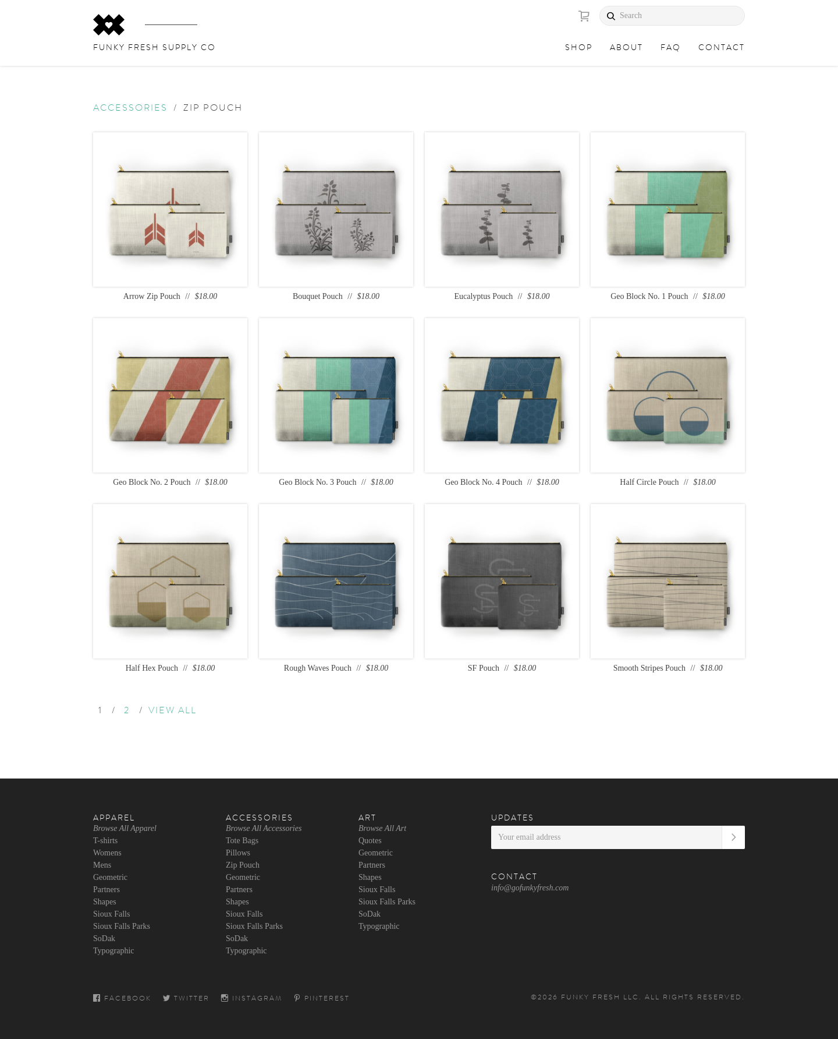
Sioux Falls (111, 914)
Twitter (186, 998)
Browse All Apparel (125, 828)
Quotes (370, 840)
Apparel (114, 817)
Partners (106, 889)
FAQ (671, 47)
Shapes (104, 901)
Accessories (130, 107)
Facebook (122, 998)
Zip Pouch (243, 865)
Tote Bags (242, 840)
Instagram (251, 998)
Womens (107, 852)
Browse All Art (382, 828)
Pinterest (322, 998)
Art (367, 817)
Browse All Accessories (263, 828)
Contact (721, 47)
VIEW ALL (172, 710)
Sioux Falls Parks (121, 926)
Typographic (113, 950)
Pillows (238, 852)
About (626, 47)
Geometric (110, 877)
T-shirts (105, 840)
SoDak (104, 938)
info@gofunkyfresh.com (530, 887)
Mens (102, 865)
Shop (578, 47)
